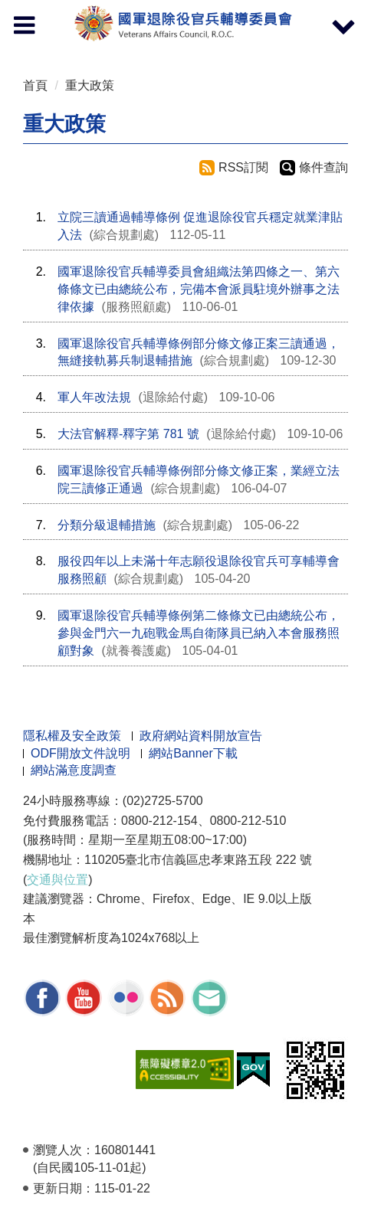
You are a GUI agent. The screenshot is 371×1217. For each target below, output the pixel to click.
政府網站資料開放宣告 (201, 735)
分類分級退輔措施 (106, 525)
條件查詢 (323, 167)
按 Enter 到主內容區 (69, 10)
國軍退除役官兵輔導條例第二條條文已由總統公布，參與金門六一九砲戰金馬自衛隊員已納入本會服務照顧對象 (198, 633)
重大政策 (89, 85)
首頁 (35, 85)
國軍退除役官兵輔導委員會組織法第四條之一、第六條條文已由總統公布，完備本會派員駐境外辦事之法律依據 (198, 289)
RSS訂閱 (243, 167)
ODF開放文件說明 (80, 753)
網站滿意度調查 (74, 770)
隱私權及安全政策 (72, 735)
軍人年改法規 (94, 397)
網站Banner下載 (193, 753)
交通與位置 (57, 879)
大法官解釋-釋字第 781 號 (128, 433)
